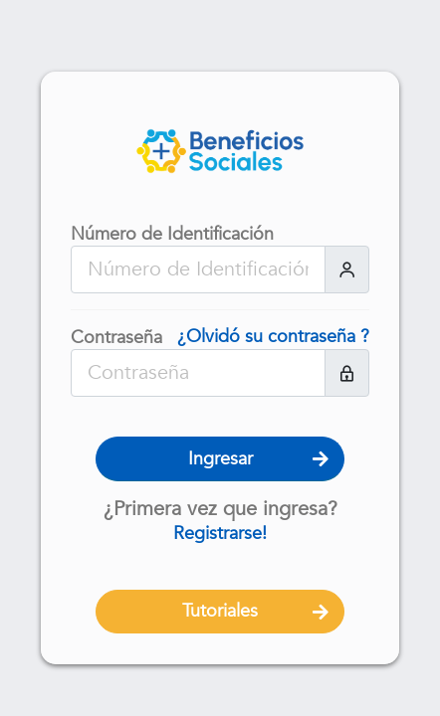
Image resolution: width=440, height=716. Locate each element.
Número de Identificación (172, 235)
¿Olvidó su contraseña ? (273, 337)
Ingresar (220, 459)
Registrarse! (220, 533)
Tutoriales (220, 611)
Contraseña (116, 338)
